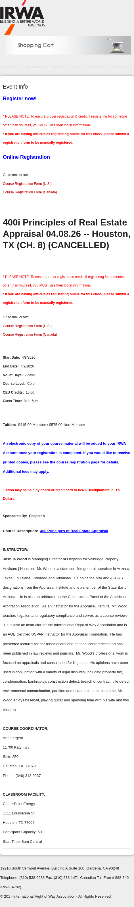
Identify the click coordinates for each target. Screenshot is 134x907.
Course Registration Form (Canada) (30, 192)
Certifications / (98, 67)
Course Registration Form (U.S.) (27, 184)
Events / (78, 67)
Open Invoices (122, 67)
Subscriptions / (35, 67)
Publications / (59, 67)
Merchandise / (12, 67)
